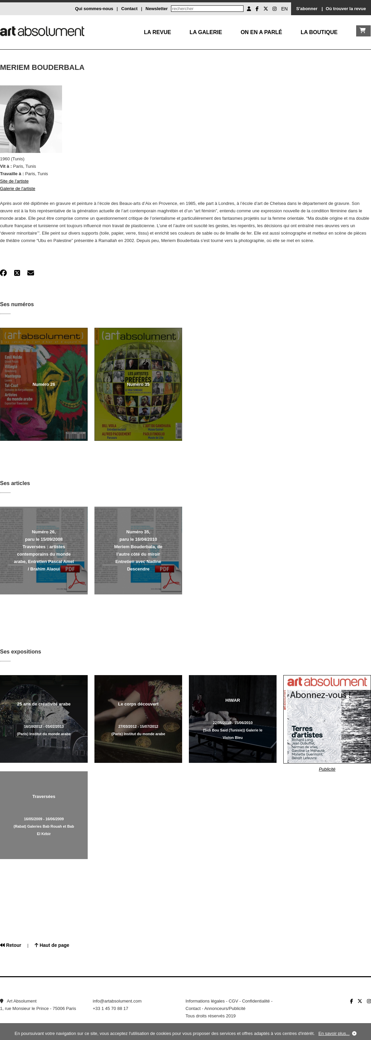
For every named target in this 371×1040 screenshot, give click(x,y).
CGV (233, 1001)
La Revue (157, 32)
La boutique (319, 32)
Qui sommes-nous (94, 8)
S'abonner (306, 8)
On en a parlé (261, 32)
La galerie (206, 32)
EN (284, 8)
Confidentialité (256, 1001)
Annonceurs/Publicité (225, 1008)
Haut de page (52, 945)
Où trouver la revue (346, 8)
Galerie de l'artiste (17, 188)
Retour (10, 945)
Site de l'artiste (14, 181)
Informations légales (205, 1001)
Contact (129, 8)
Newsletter (157, 8)
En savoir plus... (334, 1033)
